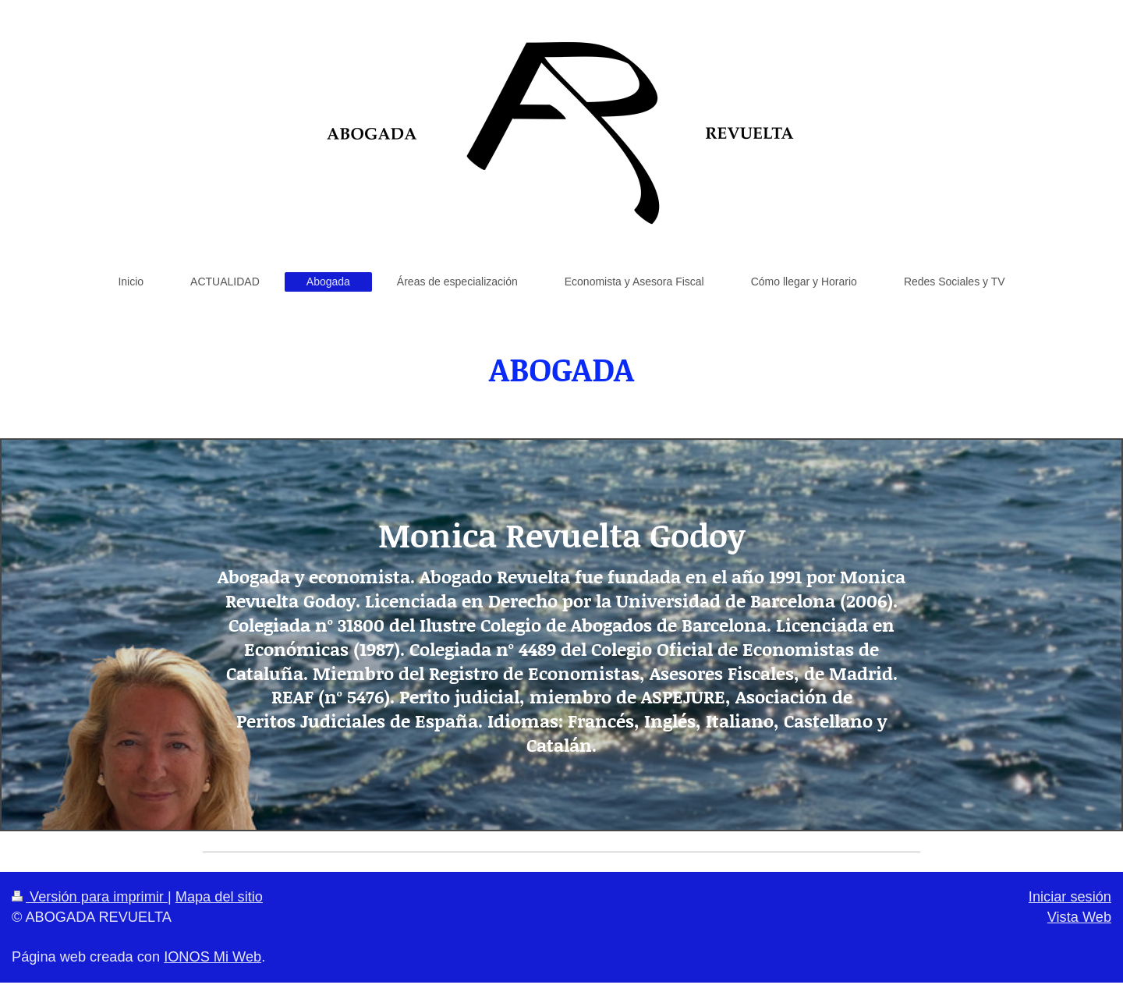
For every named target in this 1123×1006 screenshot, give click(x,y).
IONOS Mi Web (212, 957)
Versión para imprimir (90, 897)
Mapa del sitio (219, 897)
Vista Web (1079, 917)
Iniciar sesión (1070, 897)
